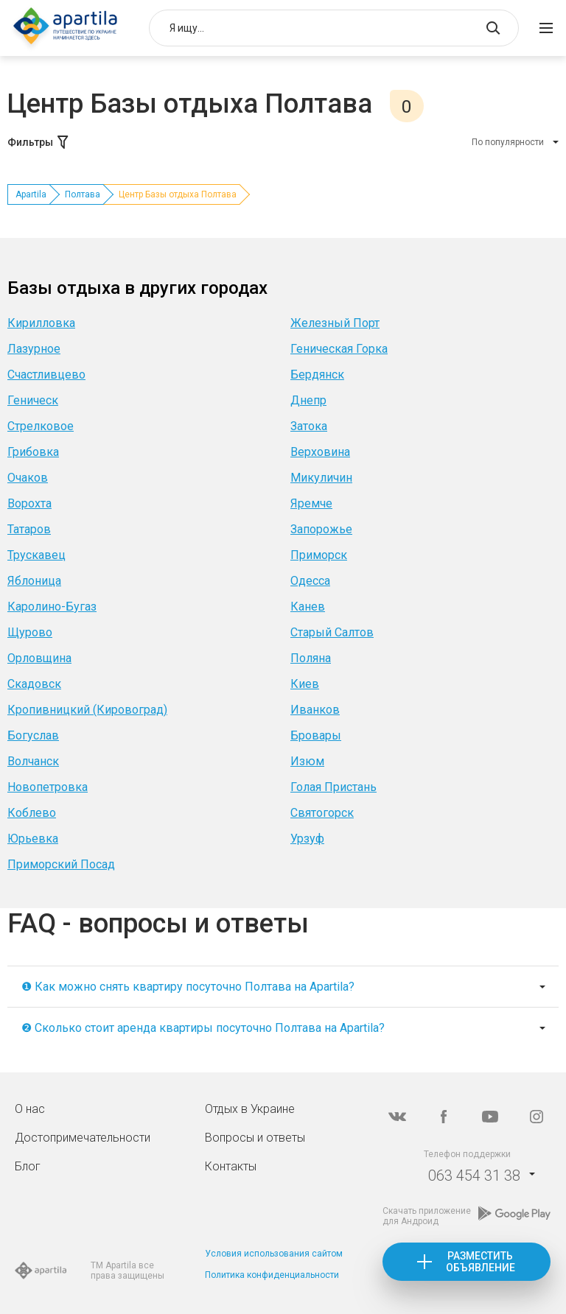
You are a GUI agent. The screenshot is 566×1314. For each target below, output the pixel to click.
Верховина (320, 452)
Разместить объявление (480, 1261)
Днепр (308, 400)
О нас (30, 1109)
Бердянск (317, 375)
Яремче (311, 503)
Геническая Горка (339, 349)
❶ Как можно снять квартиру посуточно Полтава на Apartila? (187, 987)
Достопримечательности (82, 1138)
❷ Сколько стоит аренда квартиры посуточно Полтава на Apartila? (203, 1028)
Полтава (82, 194)
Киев (304, 684)
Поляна (310, 658)
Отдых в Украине (250, 1109)
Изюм (307, 761)
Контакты (230, 1166)
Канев (307, 607)
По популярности (508, 142)
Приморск (318, 555)
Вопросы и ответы (255, 1138)
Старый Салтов (332, 632)
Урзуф (307, 839)
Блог (28, 1166)
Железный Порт (335, 323)
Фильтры (39, 142)
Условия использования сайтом (274, 1253)
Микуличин (321, 478)
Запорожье (321, 529)
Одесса (310, 581)
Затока (308, 426)
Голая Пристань (333, 787)
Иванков (315, 710)
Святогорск (322, 813)
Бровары (315, 735)
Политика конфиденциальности (272, 1275)
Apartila (30, 194)
